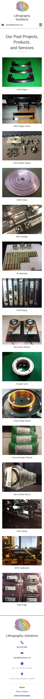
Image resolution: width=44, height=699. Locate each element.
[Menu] (40, 25)
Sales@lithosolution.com (14, 25)
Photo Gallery (22, 691)
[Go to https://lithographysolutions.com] (22, 11)
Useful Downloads (22, 696)
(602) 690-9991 (22, 647)
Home (22, 687)
